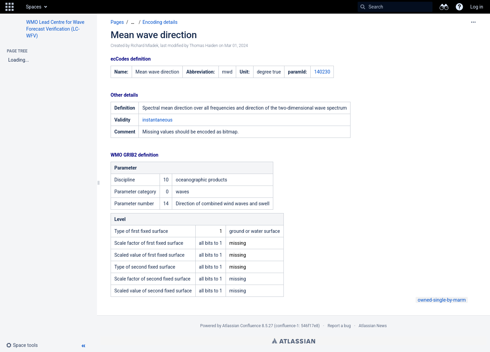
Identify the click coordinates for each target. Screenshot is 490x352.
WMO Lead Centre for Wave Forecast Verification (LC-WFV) (55, 28)
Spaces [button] (34, 7)
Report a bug (339, 325)
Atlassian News (373, 325)
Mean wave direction (154, 35)
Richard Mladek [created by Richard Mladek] (144, 45)
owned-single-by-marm (442, 300)
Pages (117, 22)
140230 (322, 72)
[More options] (473, 22)
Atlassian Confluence (241, 325)
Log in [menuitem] (476, 7)
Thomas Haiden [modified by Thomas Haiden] (204, 45)
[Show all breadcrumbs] (132, 22)
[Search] (362, 7)
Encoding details (160, 22)
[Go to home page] (19, 7)
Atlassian (293, 340)
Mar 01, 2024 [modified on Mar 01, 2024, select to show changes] (236, 45)
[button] (9, 7)
